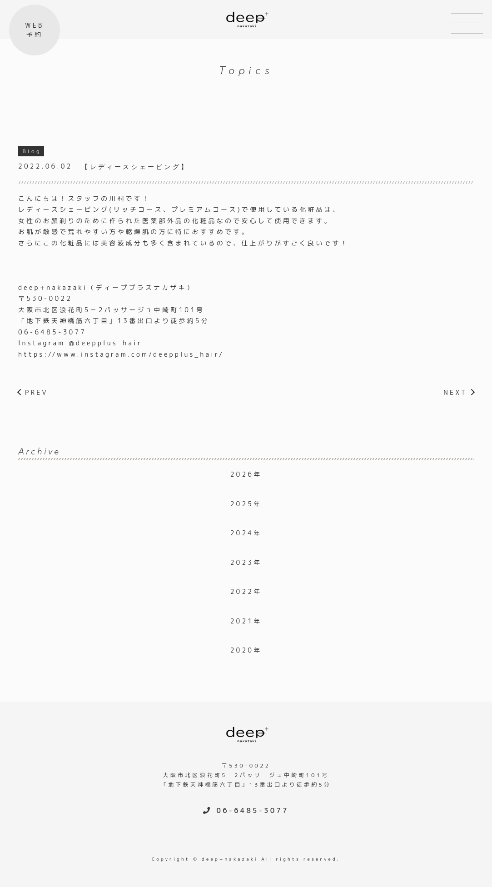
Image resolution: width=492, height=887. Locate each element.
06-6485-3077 (52, 332)
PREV (36, 392)
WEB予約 (34, 30)
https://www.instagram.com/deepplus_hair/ (121, 354)
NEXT (455, 392)
